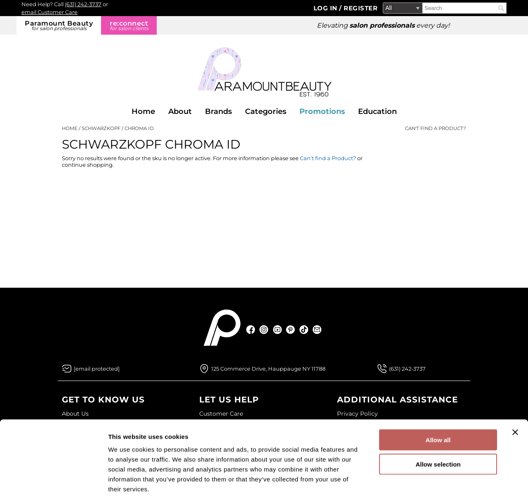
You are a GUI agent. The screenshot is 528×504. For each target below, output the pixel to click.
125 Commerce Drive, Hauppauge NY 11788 (268, 368)
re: (128, 25)
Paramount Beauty (59, 25)
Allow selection (437, 429)
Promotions (322, 111)
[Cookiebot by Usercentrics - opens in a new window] (53, 488)
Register (360, 8)
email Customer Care (49, 12)
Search (501, 8)
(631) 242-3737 (83, 4)
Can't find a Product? (435, 128)
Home (143, 111)
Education (377, 111)
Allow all (438, 405)
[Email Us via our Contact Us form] (97, 368)
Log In (326, 8)
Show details (433, 487)
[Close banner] (515, 397)
